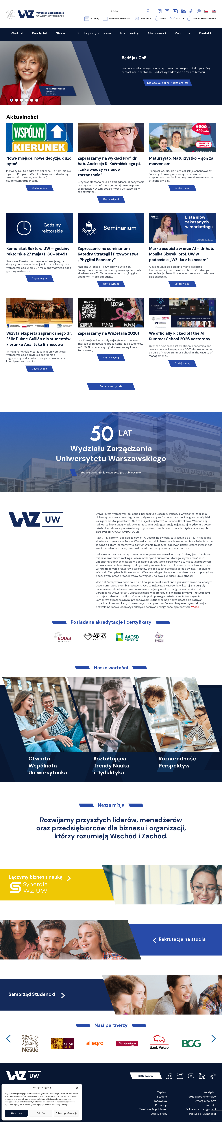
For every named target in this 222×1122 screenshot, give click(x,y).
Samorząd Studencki (37, 994)
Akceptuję (16, 1113)
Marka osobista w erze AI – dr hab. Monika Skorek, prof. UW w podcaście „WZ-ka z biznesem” (181, 254)
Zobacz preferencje (66, 1113)
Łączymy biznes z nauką (36, 877)
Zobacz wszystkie (111, 386)
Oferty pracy (159, 1114)
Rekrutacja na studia (179, 939)
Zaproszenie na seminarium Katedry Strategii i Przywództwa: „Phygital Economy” (108, 254)
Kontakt (211, 1105)
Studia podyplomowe (202, 1096)
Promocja (161, 1105)
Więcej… (196, 607)
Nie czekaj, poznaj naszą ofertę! (167, 83)
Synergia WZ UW (205, 1101)
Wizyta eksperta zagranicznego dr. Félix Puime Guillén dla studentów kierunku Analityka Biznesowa (39, 339)
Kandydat (210, 1092)
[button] (77, 1087)
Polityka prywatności (202, 1114)
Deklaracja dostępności (201, 1109)
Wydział (162, 1092)
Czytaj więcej (40, 188)
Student (162, 1096)
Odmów (41, 1113)
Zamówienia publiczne (153, 1109)
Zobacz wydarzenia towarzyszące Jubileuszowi (111, 472)
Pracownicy (160, 1101)
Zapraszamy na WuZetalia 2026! (108, 333)
